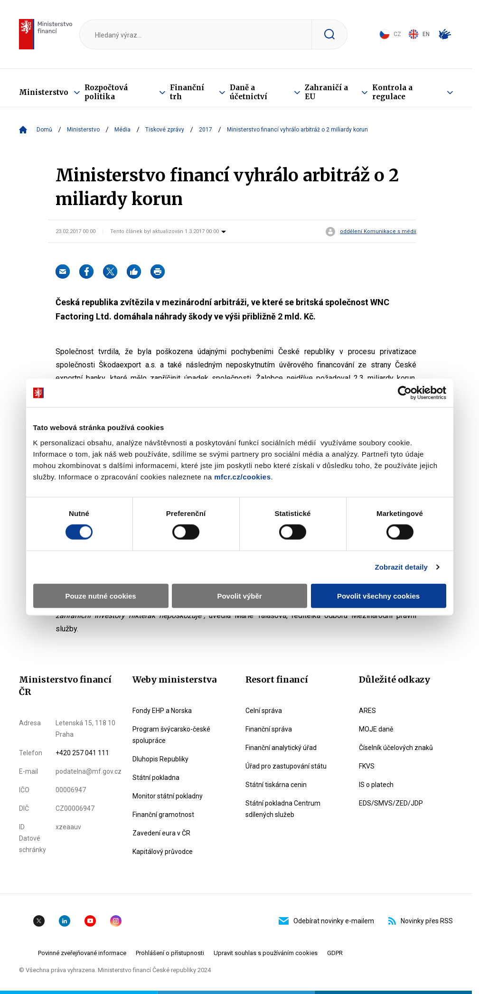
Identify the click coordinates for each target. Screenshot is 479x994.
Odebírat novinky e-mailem (326, 921)
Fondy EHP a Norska (162, 710)
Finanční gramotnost (163, 814)
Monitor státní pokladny (167, 796)
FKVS (367, 766)
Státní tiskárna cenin (276, 784)
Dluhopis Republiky (160, 759)
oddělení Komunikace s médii (378, 231)
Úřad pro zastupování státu (286, 766)
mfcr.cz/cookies (242, 476)
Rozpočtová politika (106, 92)
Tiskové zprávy (164, 129)
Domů (44, 129)
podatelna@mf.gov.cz (89, 771)
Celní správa (263, 710)
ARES (367, 710)
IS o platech (376, 784)
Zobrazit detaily (401, 567)
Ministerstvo (43, 92)
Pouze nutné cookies (100, 595)
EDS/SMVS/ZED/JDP (391, 803)
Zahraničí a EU (326, 92)
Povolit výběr (239, 595)
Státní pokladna (155, 777)
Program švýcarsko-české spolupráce (171, 734)
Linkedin (64, 921)
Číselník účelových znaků (396, 747)
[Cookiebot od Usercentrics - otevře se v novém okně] (404, 393)
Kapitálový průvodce (162, 851)
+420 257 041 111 (82, 753)
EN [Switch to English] (419, 34)
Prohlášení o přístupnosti (170, 952)
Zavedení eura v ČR (161, 833)
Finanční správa (268, 729)
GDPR (335, 952)
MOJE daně (376, 729)
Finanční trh (187, 92)
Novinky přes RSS (420, 921)
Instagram (116, 921)
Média (122, 129)
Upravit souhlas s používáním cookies (266, 952)
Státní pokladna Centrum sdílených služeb (282, 808)
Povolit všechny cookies (378, 595)
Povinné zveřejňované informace (82, 952)
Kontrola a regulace (392, 92)
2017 (205, 129)
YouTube (90, 921)
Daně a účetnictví (248, 92)
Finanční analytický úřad (281, 747)
